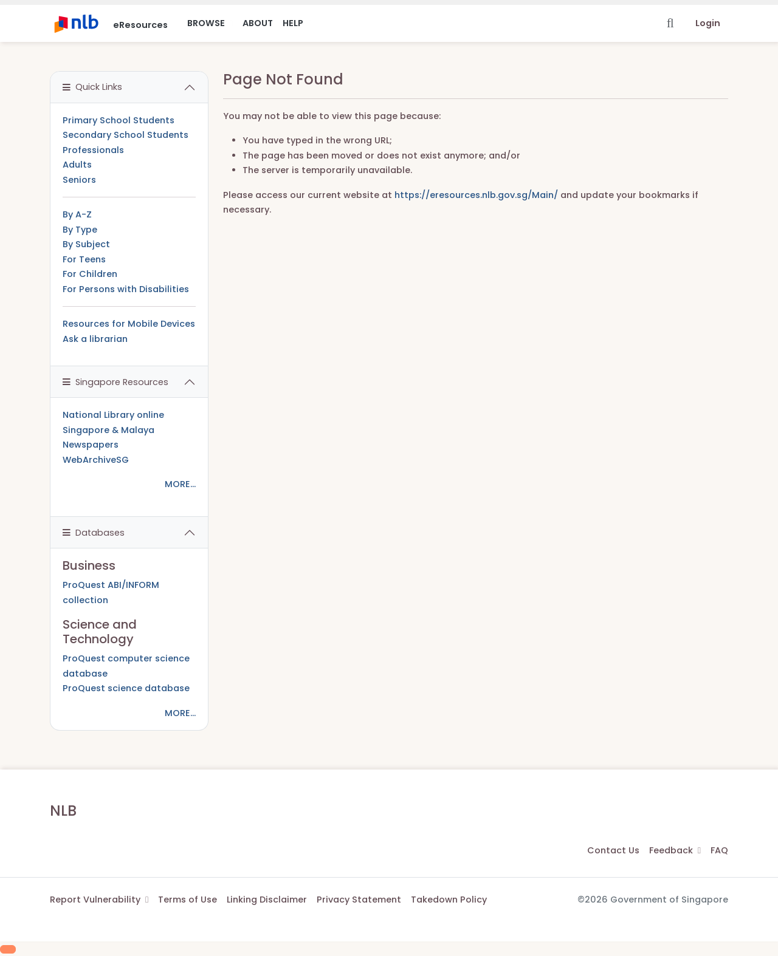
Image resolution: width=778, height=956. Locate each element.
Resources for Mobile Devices (129, 324)
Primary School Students (118, 120)
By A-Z (77, 214)
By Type (80, 230)
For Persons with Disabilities (126, 289)
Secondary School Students (125, 135)
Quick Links (92, 87)
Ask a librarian (95, 339)
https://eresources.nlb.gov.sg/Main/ (476, 195)
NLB (63, 811)
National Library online (113, 415)
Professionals (93, 150)
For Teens (84, 259)
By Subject (86, 244)
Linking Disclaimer (267, 899)
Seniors (79, 180)
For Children (90, 274)
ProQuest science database (126, 688)
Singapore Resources (115, 382)
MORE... (180, 484)
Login (707, 23)
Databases (94, 533)
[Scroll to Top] (8, 949)
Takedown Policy (449, 899)
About (258, 23)
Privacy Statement (359, 899)
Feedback (675, 850)
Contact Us (613, 850)
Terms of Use (187, 899)
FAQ (719, 850)
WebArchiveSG (96, 460)
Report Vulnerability (99, 899)
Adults (77, 165)
